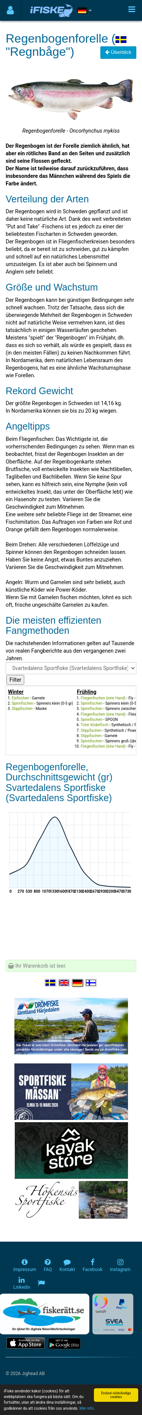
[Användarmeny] (10, 10)
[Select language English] (64, 983)
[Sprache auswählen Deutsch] (78, 983)
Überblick (118, 52)
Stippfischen (22, 709)
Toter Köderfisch (94, 725)
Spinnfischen (22, 703)
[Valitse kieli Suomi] (91, 983)
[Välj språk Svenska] (51, 983)
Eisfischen (20, 698)
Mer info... (88, 1409)
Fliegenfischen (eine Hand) (103, 698)
